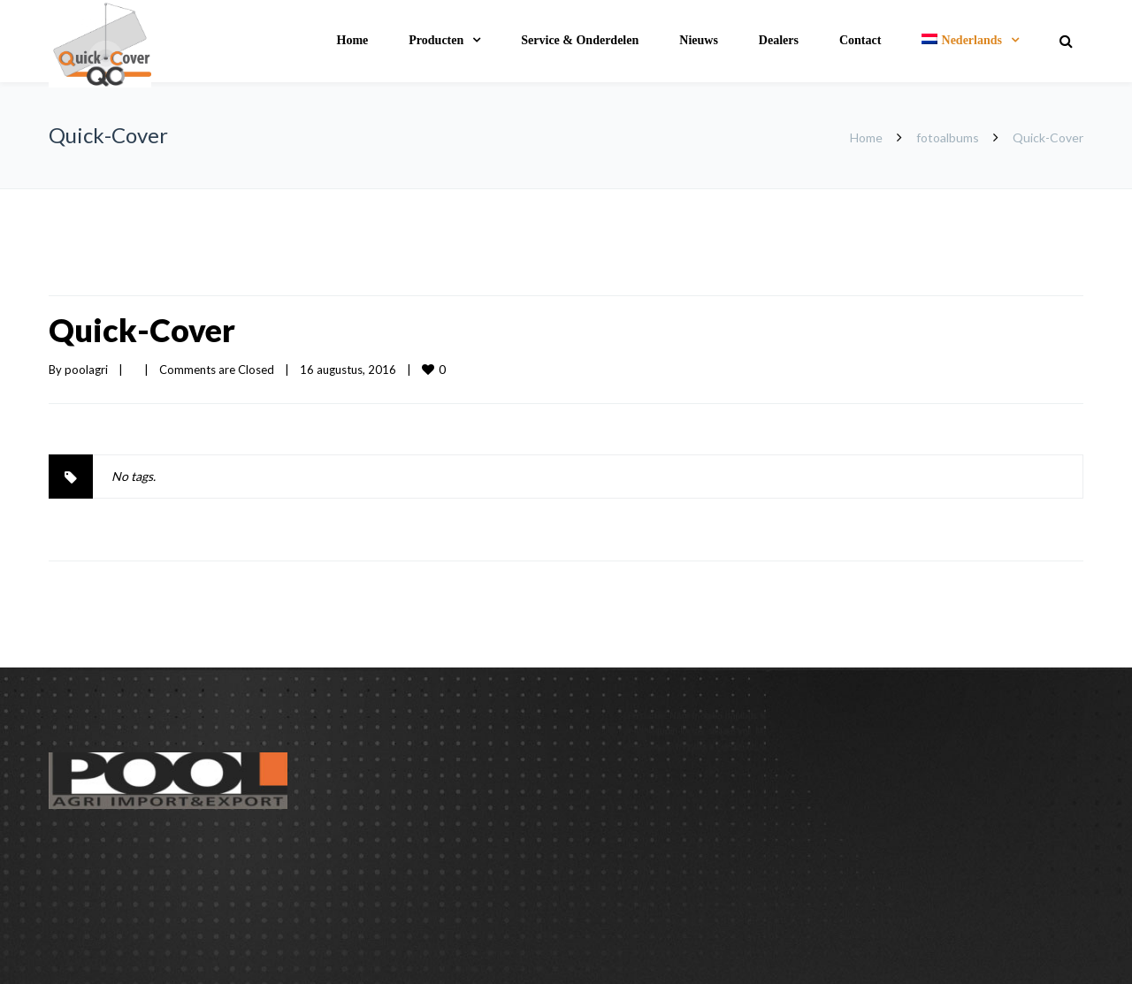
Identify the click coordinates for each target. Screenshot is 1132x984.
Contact (860, 40)
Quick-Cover (142, 329)
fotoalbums (947, 137)
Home (353, 40)
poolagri (86, 369)
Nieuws (698, 40)
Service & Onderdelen (580, 40)
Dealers (779, 40)
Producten (436, 40)
